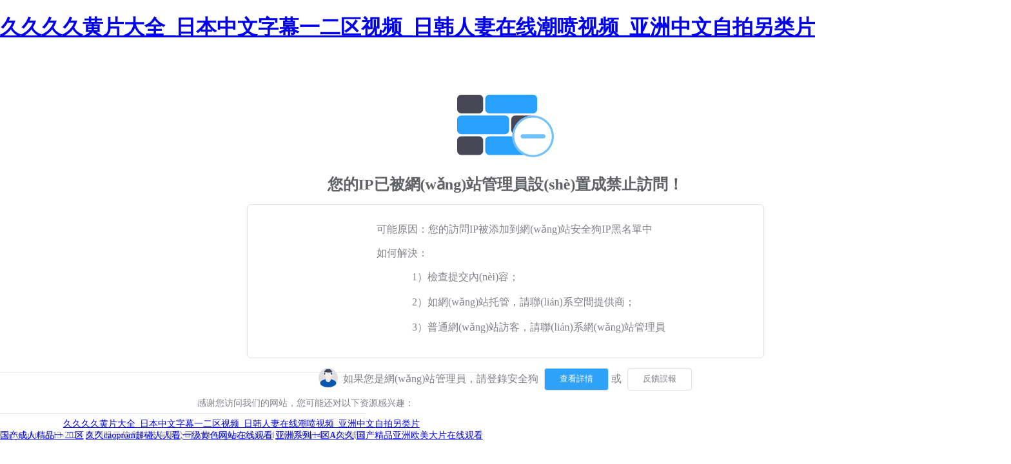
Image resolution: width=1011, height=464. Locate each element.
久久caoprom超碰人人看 (133, 435)
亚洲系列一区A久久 (314, 435)
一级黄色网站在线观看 (227, 435)
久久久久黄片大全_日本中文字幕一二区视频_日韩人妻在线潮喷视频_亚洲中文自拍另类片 (407, 27)
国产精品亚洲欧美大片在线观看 (420, 435)
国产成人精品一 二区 (42, 435)
